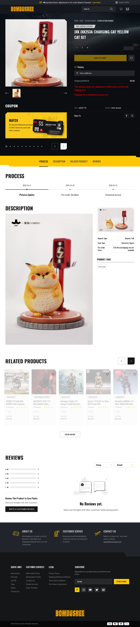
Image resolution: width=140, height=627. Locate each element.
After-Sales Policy (33, 573)
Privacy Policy (54, 573)
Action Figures (90, 20)
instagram (83, 589)
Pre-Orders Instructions (57, 584)
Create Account (32, 584)
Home (76, 20)
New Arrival (15, 573)
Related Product (79, 161)
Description (59, 161)
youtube (90, 589)
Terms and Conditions (57, 581)
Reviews (97, 161)
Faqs (13, 584)
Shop (81, 20)
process (43, 161)
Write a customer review (21, 509)
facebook (126, 115)
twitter (132, 115)
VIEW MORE (70, 434)
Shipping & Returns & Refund (59, 577)
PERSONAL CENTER (127, 9)
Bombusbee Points (33, 577)
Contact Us (15, 591)
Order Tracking (31, 588)
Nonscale (102, 267)
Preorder (14, 577)
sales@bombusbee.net (112, 542)
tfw (103, 589)
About (13, 588)
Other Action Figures (105, 20)
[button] (6, 146)
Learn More (96, 3)
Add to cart (100, 58)
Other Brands (116, 108)
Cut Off (13, 581)
